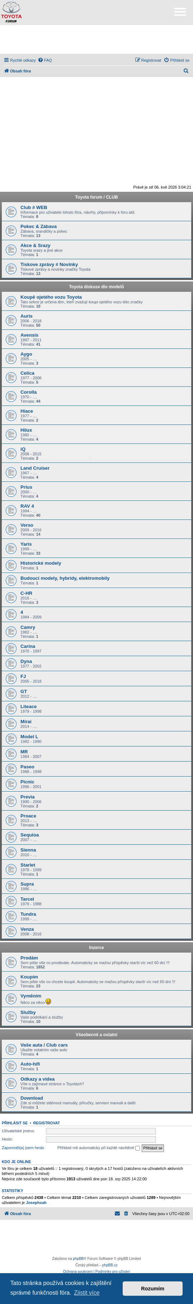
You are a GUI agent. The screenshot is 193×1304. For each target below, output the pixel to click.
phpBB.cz (110, 1265)
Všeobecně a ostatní (96, 1034)
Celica (27, 373)
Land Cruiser (35, 468)
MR (24, 751)
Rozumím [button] (152, 1288)
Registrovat (46, 1123)
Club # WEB (33, 207)
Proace (28, 816)
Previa (27, 797)
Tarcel (27, 899)
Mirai (26, 721)
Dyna (26, 661)
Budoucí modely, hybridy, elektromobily (65, 578)
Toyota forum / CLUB (96, 197)
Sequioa (29, 835)
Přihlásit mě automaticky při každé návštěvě (98, 1148)
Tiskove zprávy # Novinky (49, 264)
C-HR (26, 593)
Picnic (27, 781)
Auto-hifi (30, 1064)
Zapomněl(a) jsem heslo (23, 1148)
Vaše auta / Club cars (44, 1045)
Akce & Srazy (35, 245)
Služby (28, 1012)
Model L (29, 736)
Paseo (27, 766)
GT (23, 691)
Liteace (28, 706)
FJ (23, 676)
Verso (26, 525)
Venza (27, 929)
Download (31, 1098)
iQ (22, 449)
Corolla (28, 392)
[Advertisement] (96, 39)
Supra (27, 884)
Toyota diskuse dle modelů (96, 286)
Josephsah (36, 1202)
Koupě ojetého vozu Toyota (51, 297)
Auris (26, 316)
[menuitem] (45, 60)
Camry (27, 627)
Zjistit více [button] (86, 1293)
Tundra (28, 914)
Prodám (29, 958)
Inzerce (96, 947)
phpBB (78, 1259)
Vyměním (30, 996)
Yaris (26, 544)
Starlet (27, 865)
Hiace (26, 411)
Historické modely (40, 563)
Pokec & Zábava (38, 226)
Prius (26, 487)
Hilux (26, 430)
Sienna (28, 850)
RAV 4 (27, 506)
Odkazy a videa (37, 1079)
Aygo (26, 354)
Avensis (29, 335)
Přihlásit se (15, 1123)
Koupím (29, 977)
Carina (27, 646)
